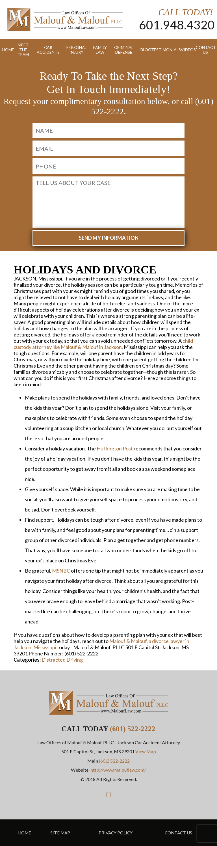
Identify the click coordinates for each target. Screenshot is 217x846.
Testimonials (164, 49)
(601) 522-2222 (132, 729)
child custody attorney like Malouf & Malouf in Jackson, (103, 344)
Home (6, 49)
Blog (143, 49)
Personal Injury (76, 50)
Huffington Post (115, 448)
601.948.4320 (177, 25)
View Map (145, 751)
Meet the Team (23, 49)
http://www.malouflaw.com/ (118, 769)
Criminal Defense (123, 50)
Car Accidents (48, 50)
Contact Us (205, 50)
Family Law (100, 50)
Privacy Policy (116, 832)
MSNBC (61, 570)
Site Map (60, 832)
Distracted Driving (62, 660)
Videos (186, 49)
